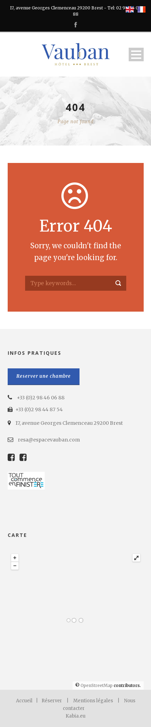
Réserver (51, 701)
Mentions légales (93, 701)
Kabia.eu (75, 716)
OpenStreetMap (97, 685)
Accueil (24, 701)
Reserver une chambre (43, 376)
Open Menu (136, 54)
